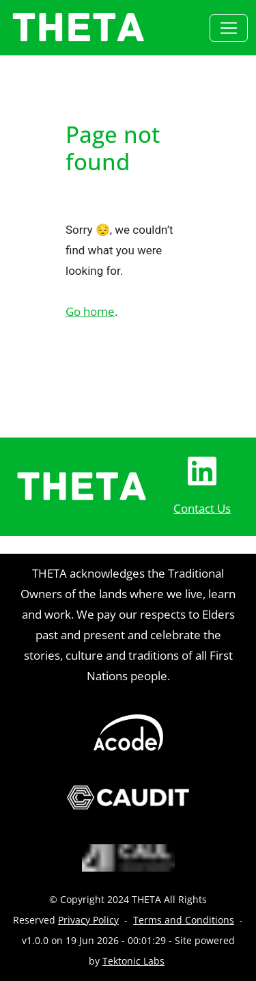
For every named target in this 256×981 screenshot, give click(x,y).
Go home (90, 311)
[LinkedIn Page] (202, 470)
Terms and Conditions (183, 919)
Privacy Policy (88, 919)
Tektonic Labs (133, 960)
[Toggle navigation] (229, 28)
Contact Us (202, 508)
